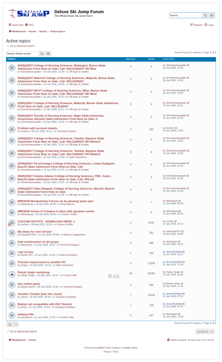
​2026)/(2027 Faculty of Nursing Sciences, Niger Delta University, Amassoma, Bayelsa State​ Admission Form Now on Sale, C (61, 117)
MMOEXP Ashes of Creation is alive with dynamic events (56, 211)
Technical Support (66, 131)
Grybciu (25, 131)
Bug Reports (67, 204)
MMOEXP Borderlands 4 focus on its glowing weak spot (55, 201)
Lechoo (25, 224)
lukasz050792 (28, 234)
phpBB (99, 348)
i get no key (25, 252)
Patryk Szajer (28, 275)
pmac (24, 307)
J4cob (24, 297)
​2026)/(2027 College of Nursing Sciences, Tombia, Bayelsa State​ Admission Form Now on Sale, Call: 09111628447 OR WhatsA (61, 140)
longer (24, 265)
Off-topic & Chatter (79, 71)
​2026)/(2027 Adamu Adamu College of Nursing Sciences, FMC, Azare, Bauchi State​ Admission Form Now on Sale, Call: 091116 (64, 177)
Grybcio (170, 128)
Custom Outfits (69, 214)
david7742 (26, 255)
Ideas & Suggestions (75, 234)
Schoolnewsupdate (31, 71)
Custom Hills (70, 275)
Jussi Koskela (174, 251)
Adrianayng (27, 204)
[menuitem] (29, 24)
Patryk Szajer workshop (34, 272)
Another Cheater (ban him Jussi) (40, 294)
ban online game (29, 283)
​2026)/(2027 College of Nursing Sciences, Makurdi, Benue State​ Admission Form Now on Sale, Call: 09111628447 (68, 104)
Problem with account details (37, 128)
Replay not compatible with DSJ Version (45, 304)
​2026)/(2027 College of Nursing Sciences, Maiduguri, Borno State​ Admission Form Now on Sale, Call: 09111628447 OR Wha (61, 67)
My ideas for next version (35, 231)
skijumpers (26, 244)
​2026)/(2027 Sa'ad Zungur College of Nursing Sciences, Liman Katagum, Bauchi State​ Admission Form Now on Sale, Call (66, 165)
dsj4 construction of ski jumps (38, 241)
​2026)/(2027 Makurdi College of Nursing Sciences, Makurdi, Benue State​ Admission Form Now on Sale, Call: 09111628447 (66, 79)
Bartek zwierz (28, 286)
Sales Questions (78, 157)
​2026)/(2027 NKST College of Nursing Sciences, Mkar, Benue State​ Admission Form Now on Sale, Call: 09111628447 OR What (62, 92)
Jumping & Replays (66, 297)
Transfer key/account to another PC (42, 262)
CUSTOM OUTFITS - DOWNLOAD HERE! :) (46, 221)
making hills (26, 314)
